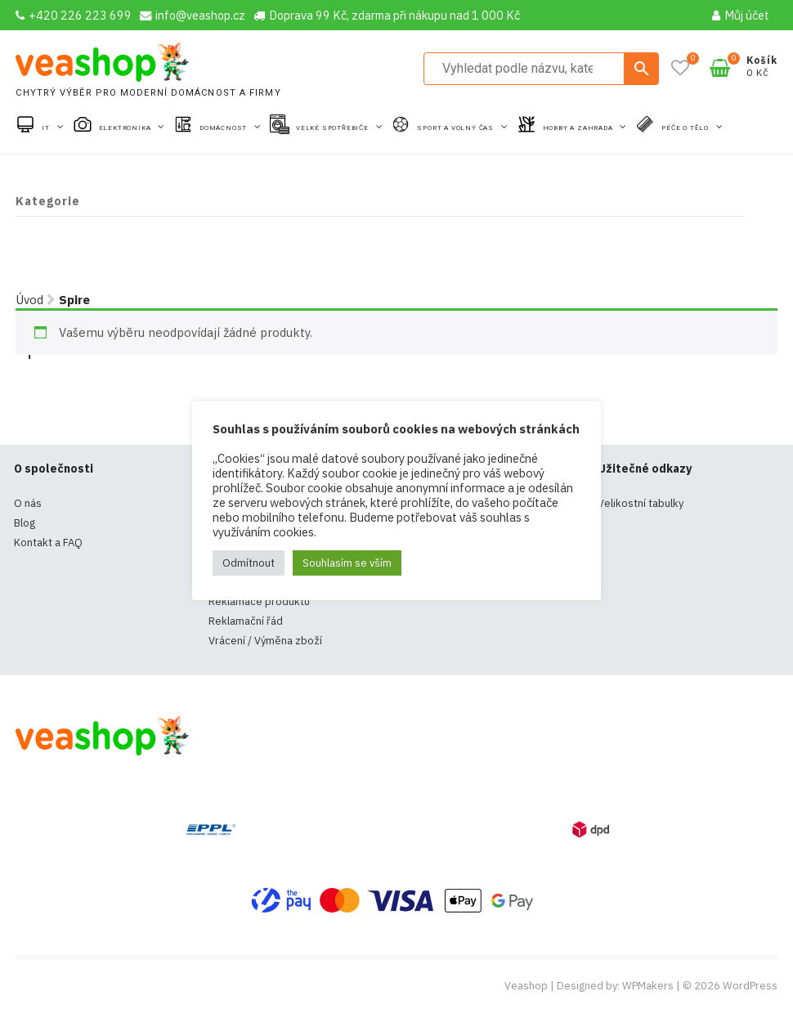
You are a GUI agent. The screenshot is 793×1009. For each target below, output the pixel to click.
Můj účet (740, 15)
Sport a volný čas (456, 128)
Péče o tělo (686, 128)
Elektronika (126, 128)
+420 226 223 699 (74, 15)
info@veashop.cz (192, 15)
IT (47, 128)
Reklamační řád (245, 621)
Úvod (29, 299)
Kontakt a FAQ (48, 542)
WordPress (750, 986)
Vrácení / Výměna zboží (265, 641)
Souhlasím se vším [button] (347, 563)
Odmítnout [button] (248, 563)
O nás (28, 503)
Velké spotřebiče (333, 128)
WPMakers (648, 986)
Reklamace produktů (259, 601)
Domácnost (224, 128)
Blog (24, 523)
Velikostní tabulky (640, 503)
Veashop (526, 986)
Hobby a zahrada (579, 128)
